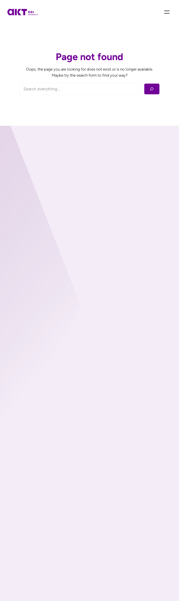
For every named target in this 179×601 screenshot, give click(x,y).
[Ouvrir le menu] (167, 12)
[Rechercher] (151, 89)
